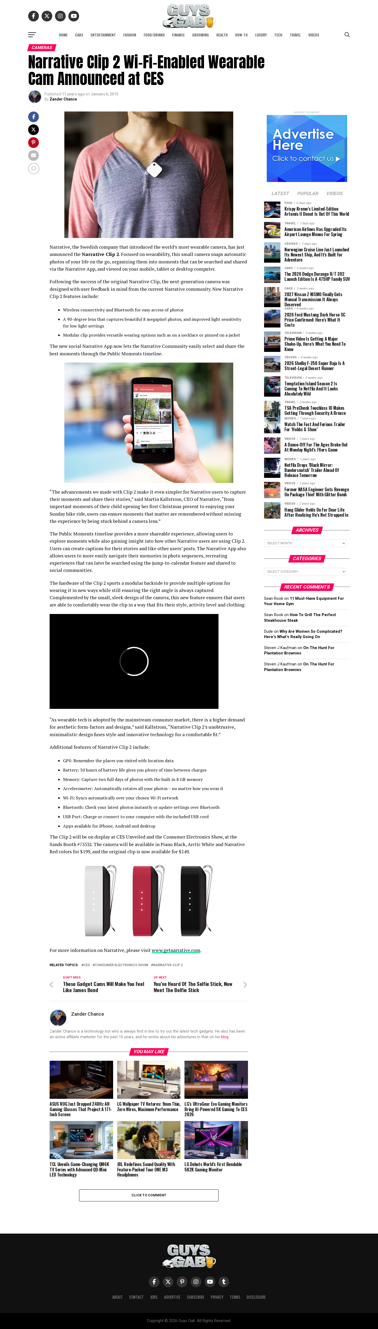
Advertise (172, 1297)
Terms (235, 1297)
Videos (313, 35)
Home (63, 35)
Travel (295, 35)
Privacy (217, 1297)
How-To (241, 35)
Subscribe (195, 1297)
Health (222, 35)
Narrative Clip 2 (168, 965)
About (117, 1297)
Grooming (200, 35)
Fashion (129, 35)
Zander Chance (63, 99)
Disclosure (256, 1297)
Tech (278, 35)
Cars (79, 35)
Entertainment (103, 35)
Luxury (261, 35)
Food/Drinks (154, 35)
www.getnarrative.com (176, 950)
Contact (136, 1297)
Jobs (154, 1297)
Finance (178, 35)
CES (86, 965)
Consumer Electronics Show (121, 965)
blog (224, 1037)
